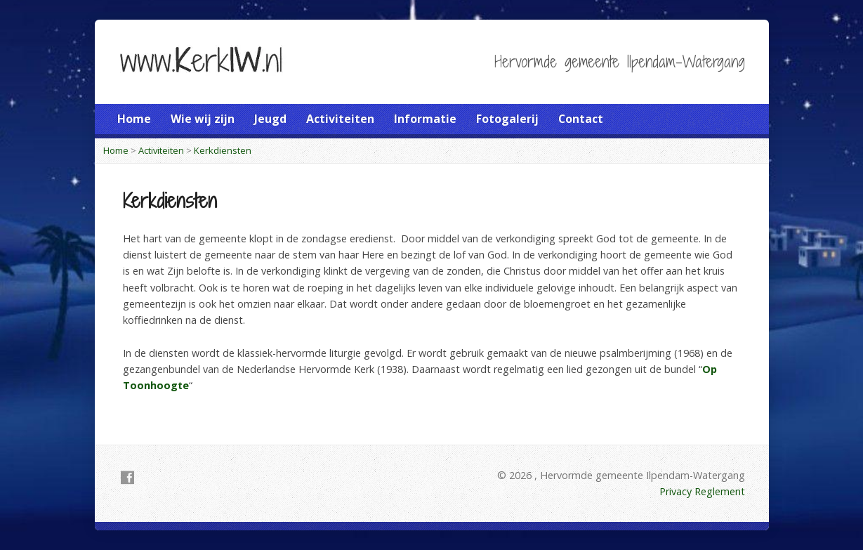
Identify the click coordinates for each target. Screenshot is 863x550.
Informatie (425, 118)
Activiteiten (340, 118)
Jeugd (270, 118)
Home (134, 118)
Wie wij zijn (203, 118)
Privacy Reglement (702, 491)
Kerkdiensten (222, 150)
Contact (580, 118)
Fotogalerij (507, 118)
